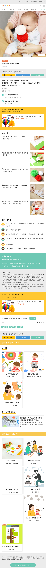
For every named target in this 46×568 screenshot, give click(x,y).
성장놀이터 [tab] (11, 9)
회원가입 (26, 2)
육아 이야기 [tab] (34, 9)
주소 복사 (37, 75)
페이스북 (22, 75)
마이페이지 (42, 2)
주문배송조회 (34, 2)
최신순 (42, 322)
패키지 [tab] (3, 9)
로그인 (21, 2)
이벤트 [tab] (26, 9)
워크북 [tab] (19, 9)
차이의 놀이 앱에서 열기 (23, 565)
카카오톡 (8, 75)
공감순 (38, 322)
